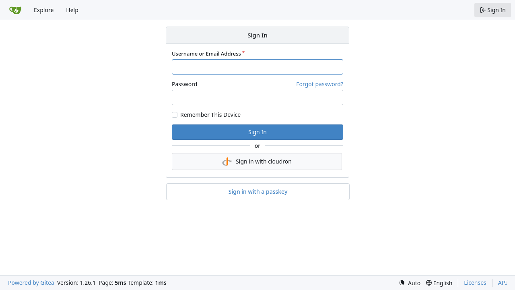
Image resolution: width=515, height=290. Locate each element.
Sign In (257, 132)
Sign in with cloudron (257, 161)
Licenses (475, 282)
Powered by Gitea (31, 282)
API (502, 282)
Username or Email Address (206, 53)
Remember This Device (210, 115)
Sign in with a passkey (258, 191)
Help (72, 10)
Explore (44, 10)
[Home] (15, 10)
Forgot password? (319, 84)
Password (184, 84)
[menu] (409, 283)
